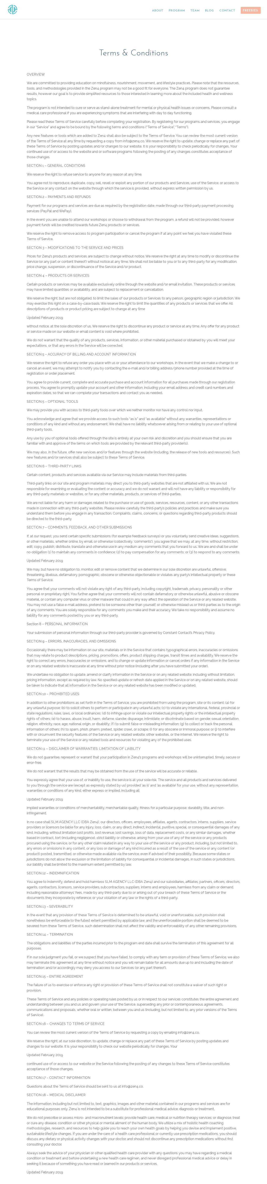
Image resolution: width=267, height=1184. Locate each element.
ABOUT (157, 10)
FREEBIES (250, 10)
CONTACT (227, 10)
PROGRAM (177, 10)
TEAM (195, 10)
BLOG (209, 10)
